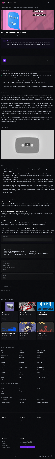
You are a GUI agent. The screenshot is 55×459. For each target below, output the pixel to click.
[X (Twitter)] (46, 456)
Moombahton (40, 367)
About (3, 441)
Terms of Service (6, 447)
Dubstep (21, 355)
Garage (3, 362)
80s (2, 350)
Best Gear (22, 421)
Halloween (21, 362)
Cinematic (21, 352)
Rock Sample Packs (17, 7)
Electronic (21, 357)
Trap (20, 377)
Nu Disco (3, 369)
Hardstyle (39, 362)
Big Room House (41, 350)
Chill (2, 352)
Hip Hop (3, 364)
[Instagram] (43, 456)
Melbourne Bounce (23, 367)
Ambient (21, 350)
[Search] (48, 2)
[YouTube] (40, 456)
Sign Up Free (27, 447)
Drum (38, 386)
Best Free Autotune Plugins (43, 419)
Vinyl (2, 379)
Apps (3, 432)
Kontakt (4, 428)
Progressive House (42, 369)
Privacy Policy (5, 445)
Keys (2, 391)
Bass (2, 386)
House (20, 364)
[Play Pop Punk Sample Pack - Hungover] (4, 60)
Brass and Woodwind (24, 386)
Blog (21, 419)
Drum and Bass (4, 355)
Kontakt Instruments (5, 402)
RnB (20, 372)
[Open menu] (51, 2)
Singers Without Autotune (43, 430)
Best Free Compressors (42, 421)
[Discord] (49, 456)
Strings (20, 391)
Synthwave (3, 374)
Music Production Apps (42, 402)
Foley (2, 388)
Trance (3, 377)
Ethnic (38, 357)
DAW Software (5, 434)
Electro (2, 357)
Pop (20, 369)
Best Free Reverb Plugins (42, 424)
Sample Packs (8, 7)
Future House (40, 360)
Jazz (38, 364)
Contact (4, 443)
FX (20, 388)
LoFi (2, 367)
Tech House (22, 374)
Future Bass (4, 360)
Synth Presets (22, 399)
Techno (39, 374)
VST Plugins (4, 399)
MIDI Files (21, 402)
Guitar (38, 388)
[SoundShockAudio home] (9, 3)
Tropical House (41, 377)
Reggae (3, 372)
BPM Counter (23, 426)
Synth (38, 391)
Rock (4, 277)
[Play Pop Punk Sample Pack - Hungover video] (27, 144)
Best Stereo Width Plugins (43, 428)
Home (2, 7)
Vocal (2, 393)
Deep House (40, 352)
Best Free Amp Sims (41, 426)
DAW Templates (41, 399)
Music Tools (22, 424)
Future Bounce (22, 360)
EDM (38, 355)
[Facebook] (51, 456)
